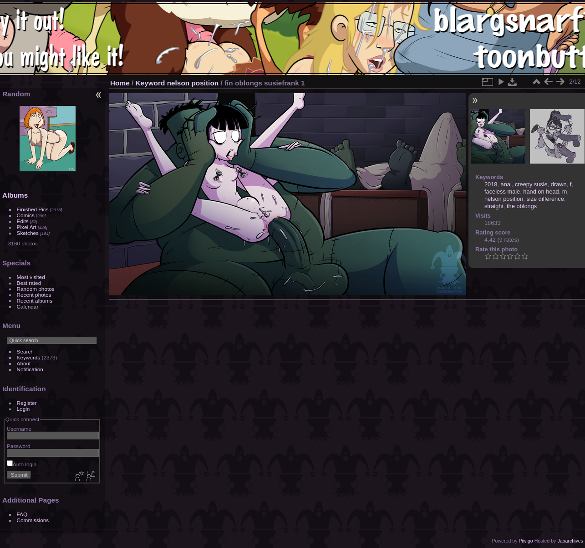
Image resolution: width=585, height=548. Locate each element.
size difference (545, 198)
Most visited (31, 277)
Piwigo (526, 540)
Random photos (36, 289)
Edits (23, 221)
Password (19, 446)
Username (19, 429)
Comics (26, 215)
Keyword (150, 83)
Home (120, 83)
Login (23, 409)
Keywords (29, 357)
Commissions (33, 520)
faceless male (502, 191)
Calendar (28, 306)
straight (494, 206)
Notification (30, 369)
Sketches (28, 233)
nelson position (193, 83)
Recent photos (34, 295)
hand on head (541, 191)
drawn (559, 184)
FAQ (22, 514)
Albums (15, 195)
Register (27, 403)
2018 (490, 184)
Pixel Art (26, 227)
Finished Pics (33, 209)
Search (25, 351)
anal (506, 184)
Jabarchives (570, 540)
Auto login (21, 464)
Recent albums (34, 301)
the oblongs (522, 206)
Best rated (29, 283)
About (24, 363)
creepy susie (531, 184)
